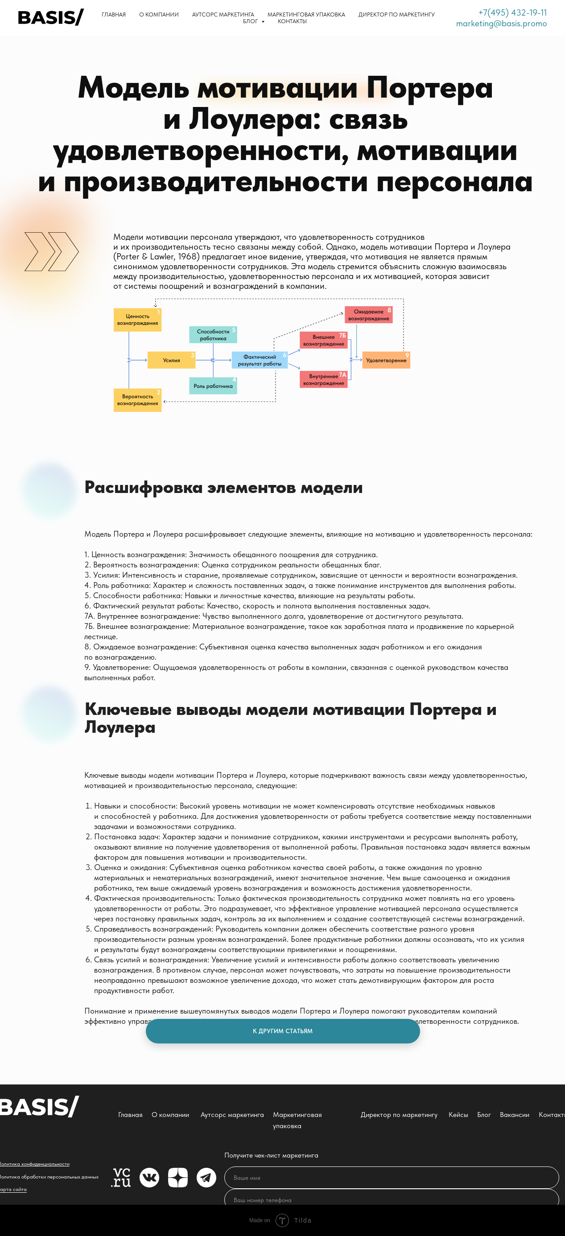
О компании (159, 14)
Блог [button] (251, 21)
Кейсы (458, 1114)
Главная (114, 14)
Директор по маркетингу (397, 14)
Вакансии (514, 1114)
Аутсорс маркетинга (223, 14)
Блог (484, 1114)
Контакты (292, 21)
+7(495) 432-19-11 (512, 12)
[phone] (391, 1200)
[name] (391, 1177)
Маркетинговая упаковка (306, 14)
